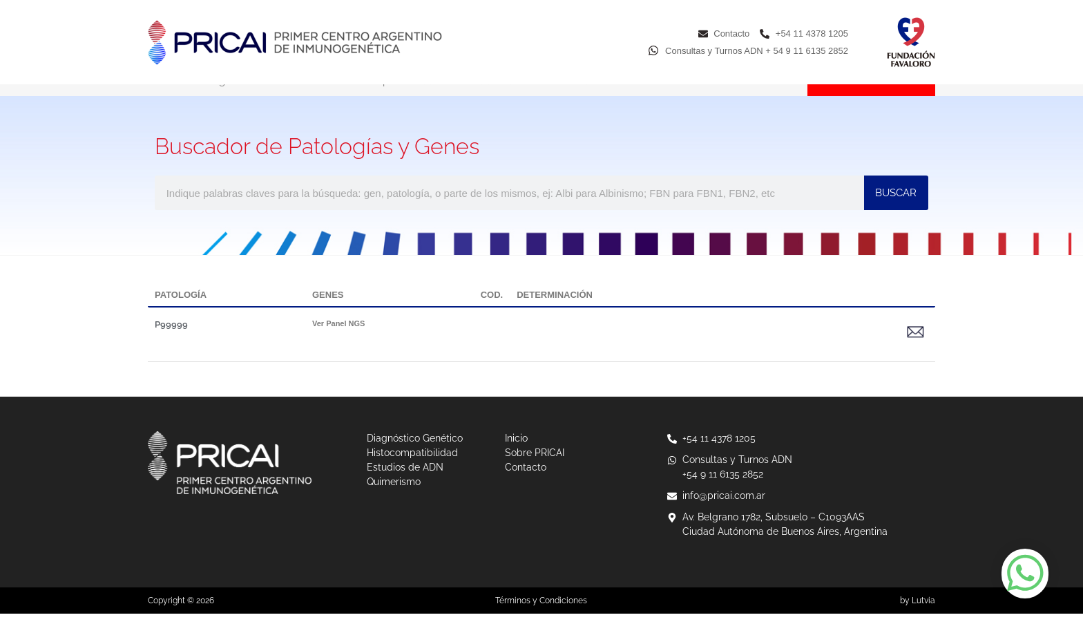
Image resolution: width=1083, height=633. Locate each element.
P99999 (171, 344)
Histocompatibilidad (384, 100)
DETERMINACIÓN (555, 314)
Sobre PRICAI (695, 100)
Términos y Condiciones (541, 620)
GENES (328, 314)
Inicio (160, 100)
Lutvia (923, 620)
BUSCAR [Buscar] (896, 212)
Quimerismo (603, 100)
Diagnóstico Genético (255, 100)
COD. (492, 314)
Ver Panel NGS (338, 343)
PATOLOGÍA (181, 314)
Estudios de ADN (502, 100)
